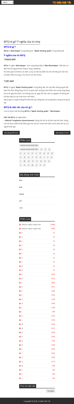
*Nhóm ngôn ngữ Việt (29, 148)
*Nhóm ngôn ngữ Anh (29, 145)
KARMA (21, 193)
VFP (20, 200)
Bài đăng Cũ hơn (62, 133)
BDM (20, 186)
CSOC (21, 207)
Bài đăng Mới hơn (11, 133)
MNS (20, 180)
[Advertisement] (36, 22)
